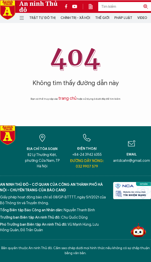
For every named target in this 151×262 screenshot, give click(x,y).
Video (142, 18)
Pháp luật (123, 18)
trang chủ (67, 98)
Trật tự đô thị (42, 18)
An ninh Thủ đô (38, 7)
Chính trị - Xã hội (75, 18)
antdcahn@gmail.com (131, 161)
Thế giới (102, 18)
